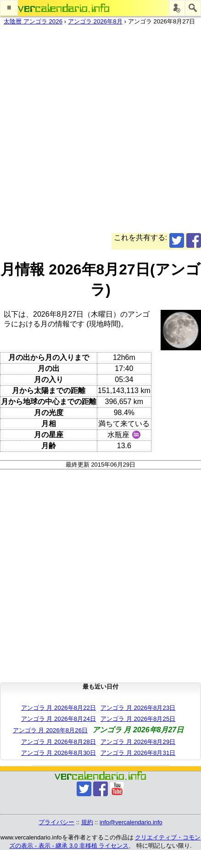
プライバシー (56, 822)
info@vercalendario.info (131, 822)
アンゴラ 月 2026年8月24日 (58, 718)
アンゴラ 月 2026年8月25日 (137, 718)
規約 (87, 822)
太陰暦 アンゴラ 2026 (33, 21)
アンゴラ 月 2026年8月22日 (58, 707)
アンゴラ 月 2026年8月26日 (50, 730)
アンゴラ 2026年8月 (95, 21)
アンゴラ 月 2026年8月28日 (58, 741)
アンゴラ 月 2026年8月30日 (58, 752)
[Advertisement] (100, 132)
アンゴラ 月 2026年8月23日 (137, 707)
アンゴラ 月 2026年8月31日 (137, 752)
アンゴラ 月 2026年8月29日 (137, 741)
